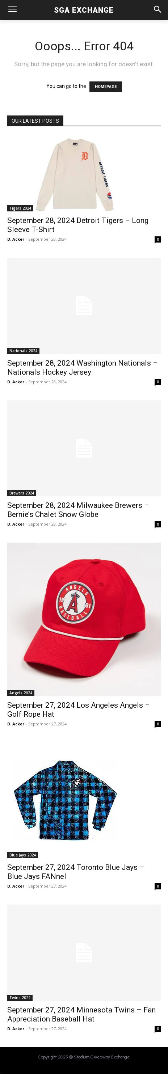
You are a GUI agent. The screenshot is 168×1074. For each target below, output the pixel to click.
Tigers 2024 (20, 208)
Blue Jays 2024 (22, 855)
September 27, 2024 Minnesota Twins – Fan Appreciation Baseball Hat (81, 1014)
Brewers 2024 (21, 493)
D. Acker (15, 239)
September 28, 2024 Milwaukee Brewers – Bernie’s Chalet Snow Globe (78, 510)
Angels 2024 (20, 692)
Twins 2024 (19, 997)
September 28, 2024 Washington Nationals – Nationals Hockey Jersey (82, 367)
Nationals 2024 (23, 350)
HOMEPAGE (106, 86)
